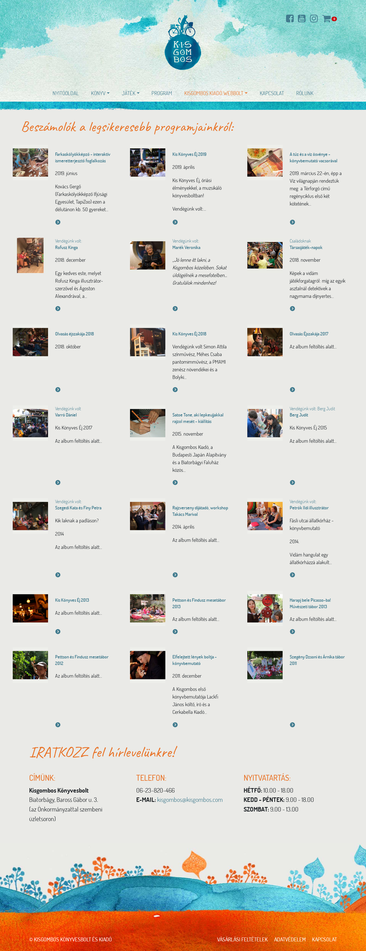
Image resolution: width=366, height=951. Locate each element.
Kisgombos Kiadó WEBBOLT (213, 93)
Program (161, 93)
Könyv (98, 93)
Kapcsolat (272, 93)
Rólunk (304, 93)
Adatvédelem (290, 939)
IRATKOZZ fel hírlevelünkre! (104, 752)
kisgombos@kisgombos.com (190, 799)
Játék (128, 93)
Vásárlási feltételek (242, 939)
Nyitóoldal (66, 93)
